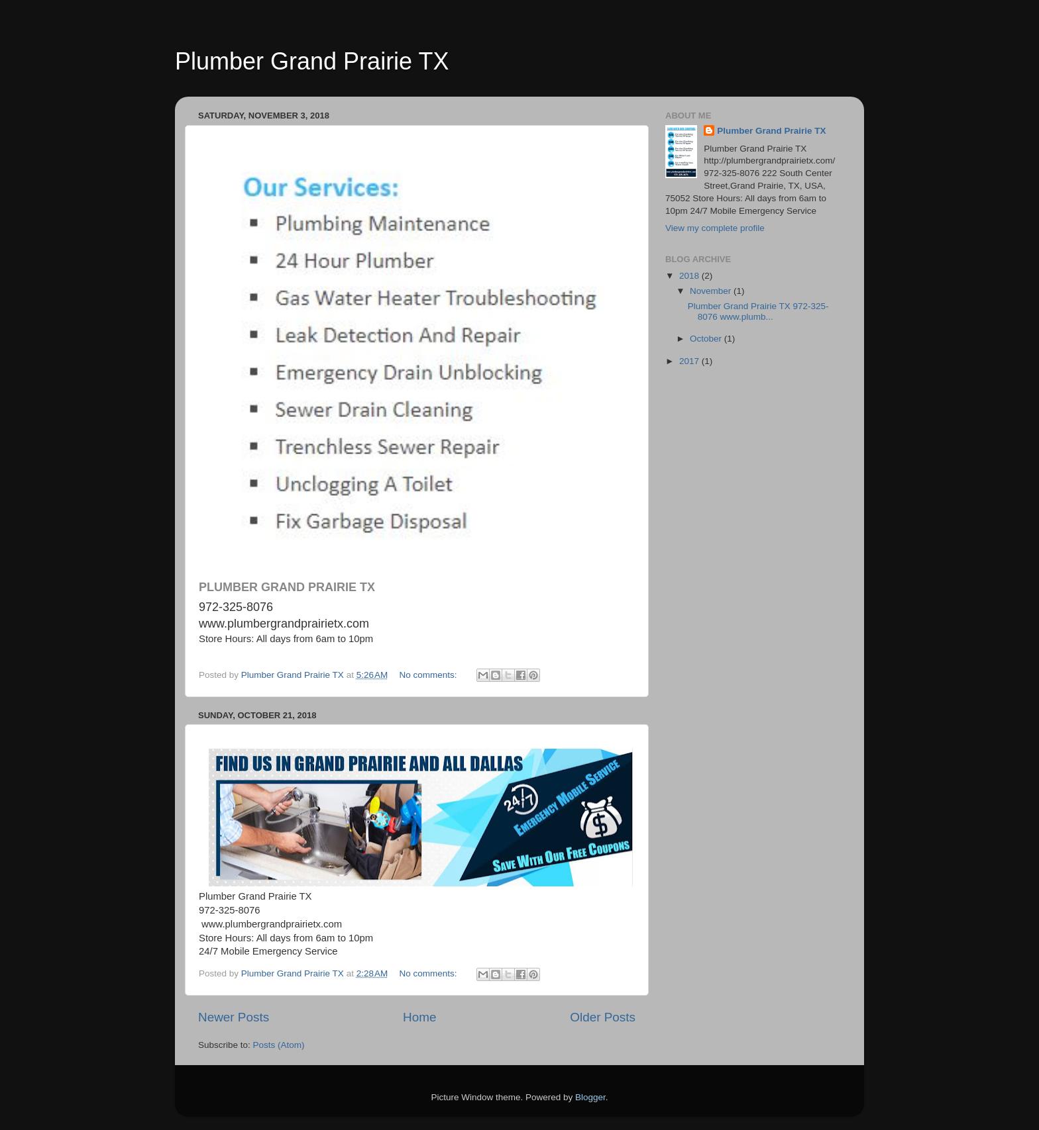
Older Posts (602, 1017)
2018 (690, 276)
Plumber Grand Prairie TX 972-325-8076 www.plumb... (758, 311)
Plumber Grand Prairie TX (312, 61)
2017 (690, 361)
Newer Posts (233, 1017)
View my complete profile (715, 228)
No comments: (430, 675)
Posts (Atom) (279, 1045)
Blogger (590, 1097)
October (707, 339)
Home (419, 1017)
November (712, 291)
